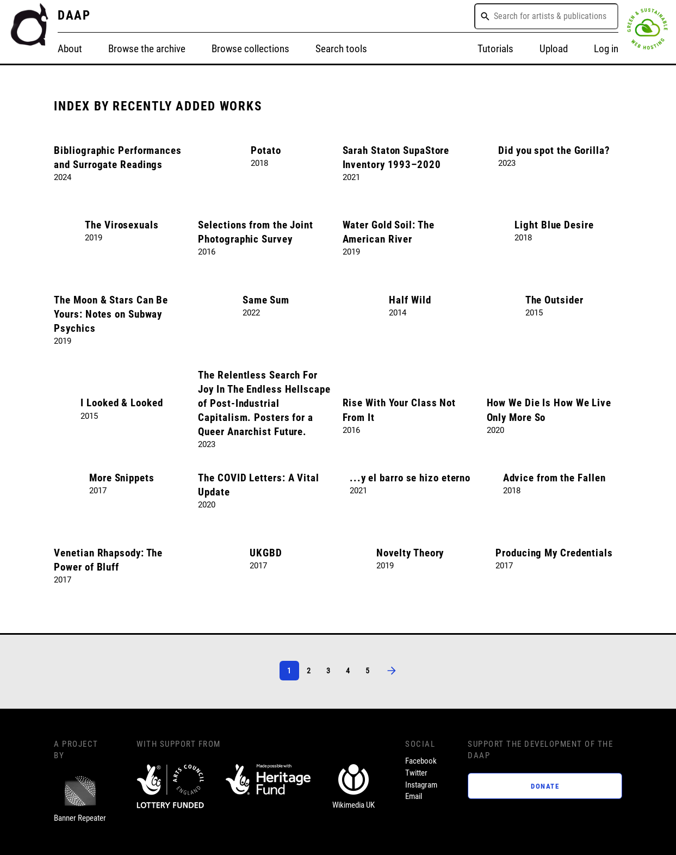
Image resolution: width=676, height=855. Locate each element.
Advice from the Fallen (554, 478)
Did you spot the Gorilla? (554, 151)
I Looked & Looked (121, 403)
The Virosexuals (122, 225)
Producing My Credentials (554, 553)
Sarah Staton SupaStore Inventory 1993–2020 (396, 158)
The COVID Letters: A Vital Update (258, 485)
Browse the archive (146, 49)
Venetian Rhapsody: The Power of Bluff (108, 560)
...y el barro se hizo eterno (410, 478)
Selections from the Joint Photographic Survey (255, 232)
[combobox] (546, 16)
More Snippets (121, 478)
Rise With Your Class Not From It (399, 410)
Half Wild (410, 300)
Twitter (416, 773)
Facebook (421, 761)
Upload (553, 49)
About (70, 49)
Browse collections (250, 49)
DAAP (74, 15)
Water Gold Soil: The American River (389, 232)
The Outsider (554, 300)
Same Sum (266, 300)
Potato (266, 151)
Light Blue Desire (553, 225)
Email (413, 796)
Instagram (421, 785)
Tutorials (495, 49)
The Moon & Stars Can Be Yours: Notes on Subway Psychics (111, 314)
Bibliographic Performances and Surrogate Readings (117, 158)
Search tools (341, 49)
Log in (606, 49)
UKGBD (266, 553)
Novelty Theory (410, 553)
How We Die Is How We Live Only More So (549, 410)
